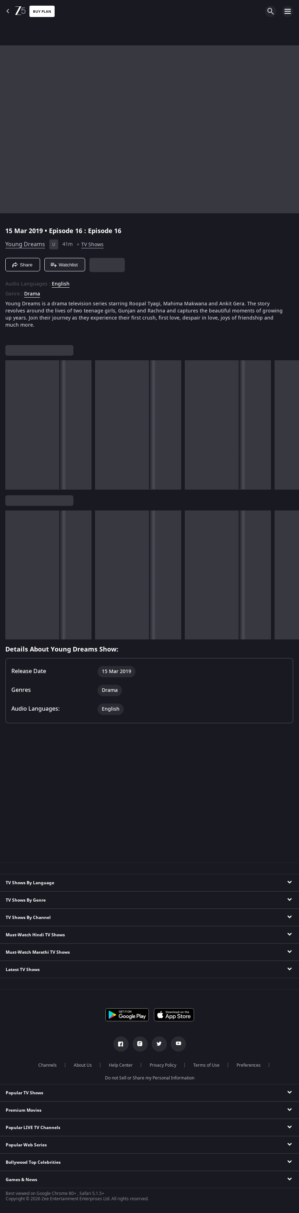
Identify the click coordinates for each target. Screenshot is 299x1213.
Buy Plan (42, 11)
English (61, 284)
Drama (32, 294)
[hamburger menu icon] (287, 11)
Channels (47, 1065)
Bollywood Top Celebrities (33, 1162)
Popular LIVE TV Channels (33, 1127)
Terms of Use (206, 1065)
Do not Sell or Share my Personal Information (149, 1078)
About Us (83, 1065)
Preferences (249, 1065)
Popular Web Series (26, 1145)
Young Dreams (25, 244)
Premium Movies (23, 1110)
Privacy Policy (163, 1065)
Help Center (121, 1065)
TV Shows (92, 244)
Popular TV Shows (24, 1093)
